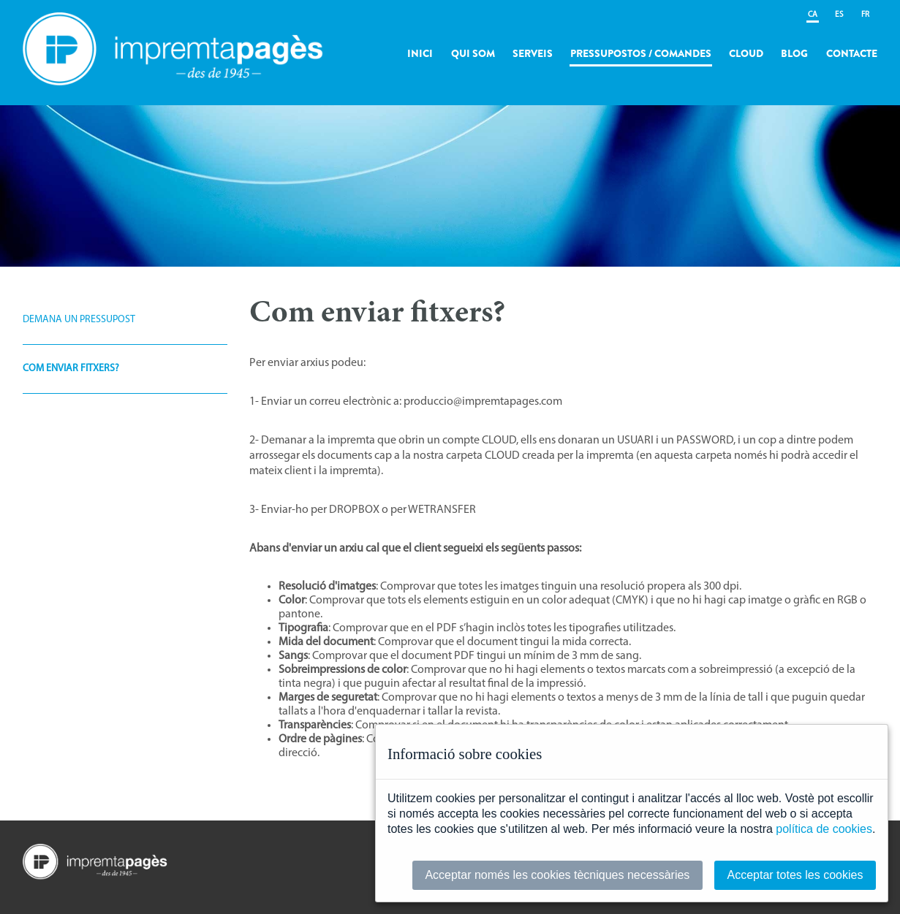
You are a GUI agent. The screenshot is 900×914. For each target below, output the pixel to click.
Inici (420, 53)
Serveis (533, 53)
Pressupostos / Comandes (640, 53)
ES (839, 15)
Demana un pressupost (79, 319)
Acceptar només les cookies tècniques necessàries (557, 875)
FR (865, 15)
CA (812, 15)
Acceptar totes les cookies (795, 875)
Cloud (746, 53)
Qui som (473, 53)
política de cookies (824, 829)
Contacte (851, 53)
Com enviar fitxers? (71, 368)
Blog (794, 53)
